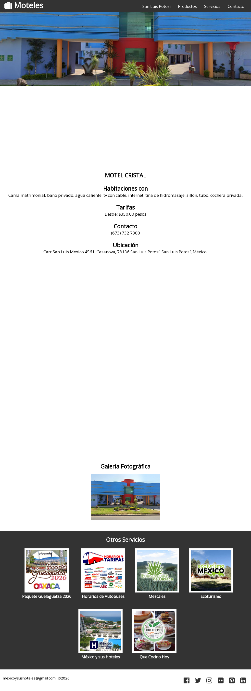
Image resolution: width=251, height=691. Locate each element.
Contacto (236, 6)
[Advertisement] (125, 126)
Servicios (212, 6)
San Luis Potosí (156, 6)
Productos (187, 6)
